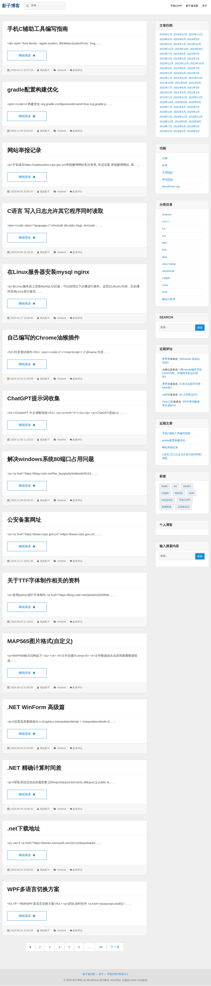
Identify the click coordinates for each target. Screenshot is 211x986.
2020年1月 (166, 116)
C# (164, 228)
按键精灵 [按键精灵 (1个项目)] (166, 506)
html (164, 242)
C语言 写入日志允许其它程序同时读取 (55, 211)
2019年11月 (196, 116)
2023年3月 (179, 58)
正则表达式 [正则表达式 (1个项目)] (183, 506)
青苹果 (166, 358)
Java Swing (168, 263)
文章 (167, 172)
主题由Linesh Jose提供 (134, 981)
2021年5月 (193, 87)
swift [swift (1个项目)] (191, 493)
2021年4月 (166, 92)
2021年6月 (179, 87)
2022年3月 (193, 73)
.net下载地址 (23, 829)
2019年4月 (166, 131)
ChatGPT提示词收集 (33, 398)
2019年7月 (166, 126)
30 (102, 949)
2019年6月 (179, 126)
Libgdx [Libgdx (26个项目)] (165, 493)
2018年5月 (179, 131)
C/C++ (166, 221)
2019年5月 (193, 126)
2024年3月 (166, 44)
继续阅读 (33, 55)
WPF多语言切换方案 (33, 890)
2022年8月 (179, 68)
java (164, 256)
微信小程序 (168, 299)
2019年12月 (180, 116)
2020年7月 (166, 107)
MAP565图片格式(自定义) (40, 642)
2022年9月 (166, 68)
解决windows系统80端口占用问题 (50, 459)
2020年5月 (193, 107)
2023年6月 (179, 53)
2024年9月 (166, 39)
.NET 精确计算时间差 (34, 768)
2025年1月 (166, 34)
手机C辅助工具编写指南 (37, 29)
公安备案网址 (24, 520)
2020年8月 (195, 102)
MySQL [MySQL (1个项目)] (179, 493)
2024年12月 (180, 34)
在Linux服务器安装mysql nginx (48, 272)
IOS (164, 249)
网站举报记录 (24, 150)
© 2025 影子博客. (73, 981)
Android (61, 70)
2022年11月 (182, 63)
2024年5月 (193, 39)
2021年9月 (181, 82)
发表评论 (77, 70)
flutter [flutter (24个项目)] (165, 486)
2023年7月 (166, 53)
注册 (164, 158)
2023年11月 (167, 48)
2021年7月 (166, 87)
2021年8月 (195, 82)
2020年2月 (193, 111)
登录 (164, 165)
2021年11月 (196, 77)
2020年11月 (196, 97)
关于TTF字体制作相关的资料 (43, 581)
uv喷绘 (166, 394)
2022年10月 (197, 63)
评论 (167, 179)
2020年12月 (180, 97)
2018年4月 (193, 131)
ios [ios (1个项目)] (175, 486)
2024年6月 (179, 39)
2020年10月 (167, 102)
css (164, 235)
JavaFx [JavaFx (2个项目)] (187, 486)
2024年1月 (179, 44)
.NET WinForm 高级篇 (36, 707)
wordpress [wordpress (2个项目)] (167, 500)
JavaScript (168, 270)
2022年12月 (167, 63)
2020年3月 (179, 111)
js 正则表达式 (188, 394)
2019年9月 (181, 121)
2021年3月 (179, 92)
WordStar (115, 981)
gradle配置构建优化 (32, 90)
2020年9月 (181, 102)
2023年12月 (194, 44)
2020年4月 (166, 111)
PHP (165, 292)
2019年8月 (195, 121)
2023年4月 (166, 58)
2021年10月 (167, 82)
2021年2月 (193, 92)
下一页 (115, 947)
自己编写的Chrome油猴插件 (43, 338)
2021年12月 (180, 77)
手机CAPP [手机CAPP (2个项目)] (184, 500)
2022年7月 (193, 68)
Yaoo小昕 (167, 401)
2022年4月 (179, 73)
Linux (165, 285)
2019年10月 (167, 121)
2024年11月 (196, 34)
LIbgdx (166, 278)
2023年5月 (193, 53)
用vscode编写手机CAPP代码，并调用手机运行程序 (182, 373)
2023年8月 (196, 48)
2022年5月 (166, 73)
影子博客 (11, 5)
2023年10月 (182, 48)
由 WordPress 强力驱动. (96, 981)
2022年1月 (166, 77)
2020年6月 (179, 107)
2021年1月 (166, 97)
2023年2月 (193, 58)
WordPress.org (171, 186)
